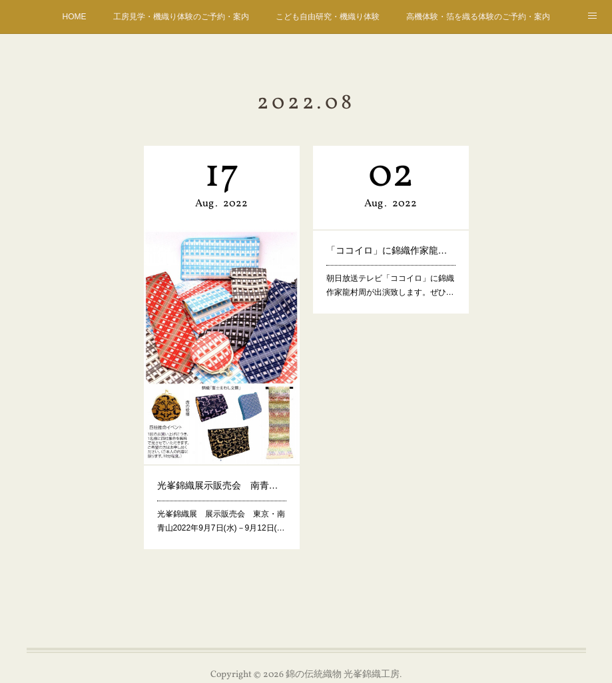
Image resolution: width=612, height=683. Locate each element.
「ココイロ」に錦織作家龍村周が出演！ (390, 247)
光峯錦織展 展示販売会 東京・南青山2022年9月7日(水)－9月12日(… (220, 499)
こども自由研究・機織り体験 (328, 16)
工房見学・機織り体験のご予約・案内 (181, 16)
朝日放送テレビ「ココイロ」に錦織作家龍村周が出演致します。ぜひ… (390, 278)
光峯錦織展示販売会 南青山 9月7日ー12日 (221, 468)
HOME (75, 16)
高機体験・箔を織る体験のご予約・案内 (478, 16)
